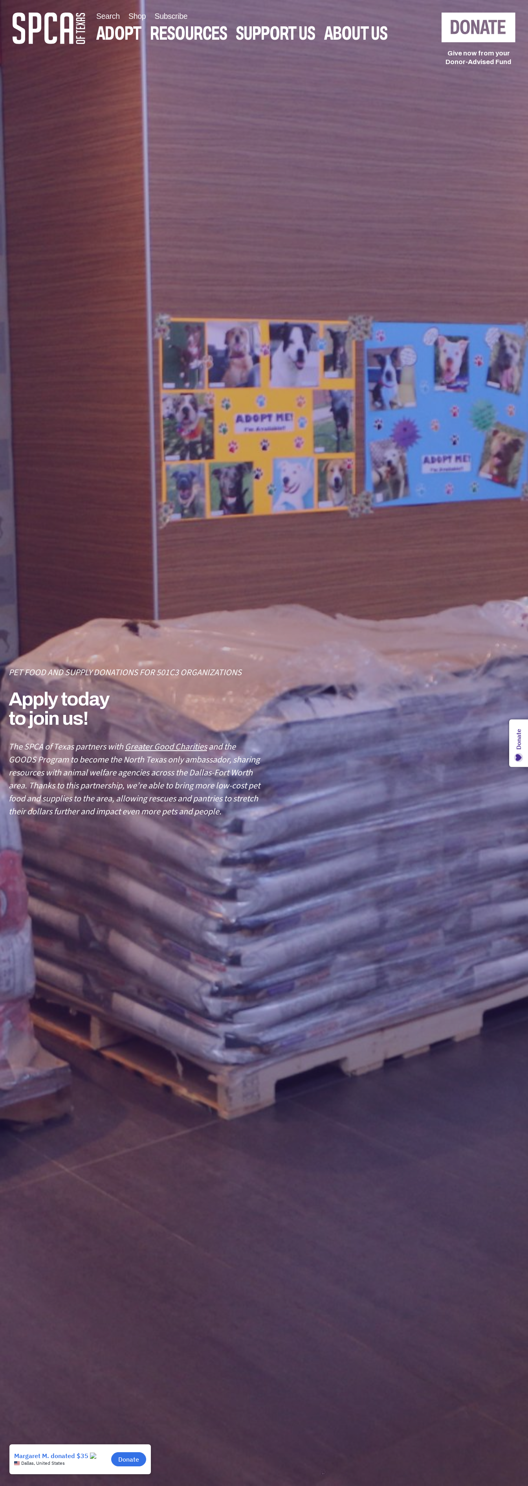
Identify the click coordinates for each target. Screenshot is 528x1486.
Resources (188, 33)
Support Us (275, 33)
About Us (355, 33)
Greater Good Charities (166, 746)
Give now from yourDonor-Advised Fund (479, 58)
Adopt (118, 33)
